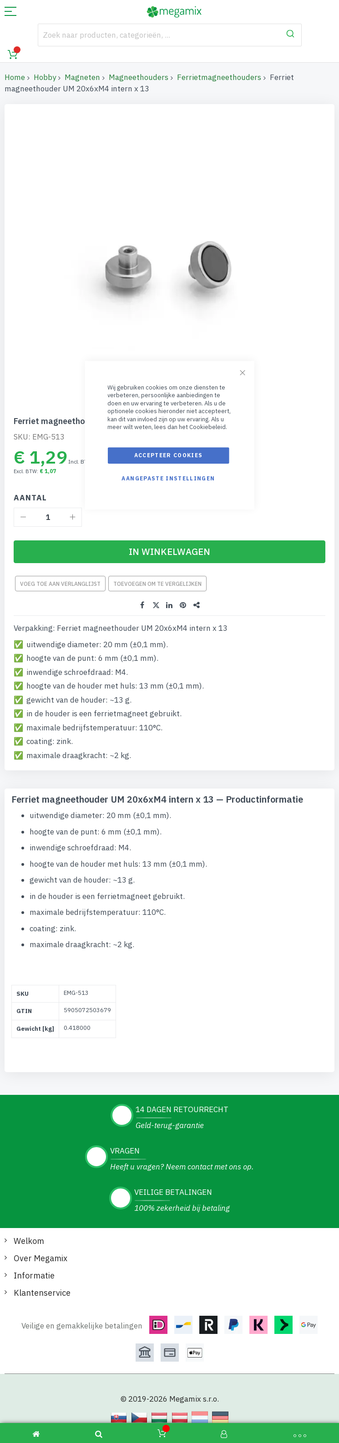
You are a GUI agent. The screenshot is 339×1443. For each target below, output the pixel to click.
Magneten (82, 77)
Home (15, 77)
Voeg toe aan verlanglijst (60, 583)
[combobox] (170, 35)
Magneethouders (138, 77)
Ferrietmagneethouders (219, 77)
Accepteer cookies (168, 455)
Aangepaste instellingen (168, 478)
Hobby (45, 77)
